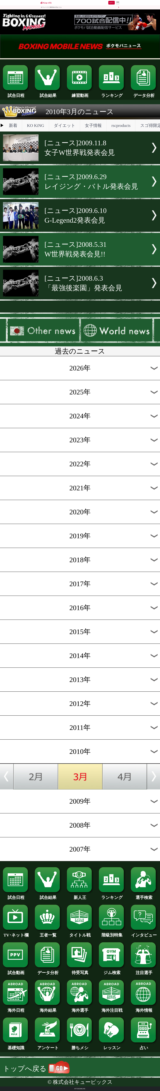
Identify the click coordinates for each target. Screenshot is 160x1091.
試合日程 (16, 93)
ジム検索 (112, 970)
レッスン (112, 1045)
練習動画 (80, 93)
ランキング (112, 93)
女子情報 (93, 125)
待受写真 (80, 970)
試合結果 (48, 93)
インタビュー (143, 933)
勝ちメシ (80, 1045)
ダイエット (64, 125)
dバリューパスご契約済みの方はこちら (51, 7)
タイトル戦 (80, 933)
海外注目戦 (112, 1008)
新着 (13, 125)
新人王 (80, 895)
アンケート (48, 1045)
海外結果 (48, 1008)
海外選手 (80, 1008)
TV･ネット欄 (16, 933)
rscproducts (121, 125)
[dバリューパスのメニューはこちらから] (117, 3)
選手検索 (143, 895)
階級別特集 (112, 933)
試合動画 (16, 970)
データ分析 (143, 93)
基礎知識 (16, 1045)
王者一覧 (48, 933)
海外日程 (16, 1008)
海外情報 (143, 1008)
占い (143, 1045)
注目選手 (143, 970)
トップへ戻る (36, 1069)
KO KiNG (35, 125)
